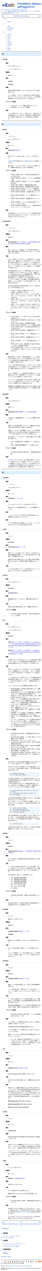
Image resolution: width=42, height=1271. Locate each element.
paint (8, 26)
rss (8, 46)
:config (9, 1256)
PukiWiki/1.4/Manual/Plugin (21, 16)
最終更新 (10, 13)
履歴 (22, 11)
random (9, 34)
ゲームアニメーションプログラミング (14, 1243)
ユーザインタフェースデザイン (12, 1236)
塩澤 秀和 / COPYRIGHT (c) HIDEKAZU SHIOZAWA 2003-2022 (19, 1266)
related (9, 43)
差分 (19, 11)
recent (9, 38)
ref (8, 39)
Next (39, 16)
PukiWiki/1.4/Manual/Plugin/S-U (31, 1224)
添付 (26, 11)
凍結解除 (14, 11)
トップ (3, 11)
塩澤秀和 (5, 1253)
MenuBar (3, 1256)
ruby (8, 50)
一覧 (2, 13)
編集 (9, 11)
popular (9, 30)
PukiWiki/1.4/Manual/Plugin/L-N (10, 1224)
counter (10, 460)
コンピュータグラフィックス (11, 1245)
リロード (31, 11)
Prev (2, 16)
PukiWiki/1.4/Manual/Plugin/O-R (29, 5)
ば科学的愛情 (12, 161)
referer (9, 41)
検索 (5, 13)
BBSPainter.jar (30, 161)
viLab (4, 1252)
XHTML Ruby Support (24, 1212)
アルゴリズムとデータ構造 (11, 1246)
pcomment (10, 28)
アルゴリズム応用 (8, 1237)
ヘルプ (16, 13)
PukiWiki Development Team (18, 1268)
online (9, 21)
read (8, 36)
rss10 (8, 48)
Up (21, 1225)
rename (9, 45)
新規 (37, 11)
